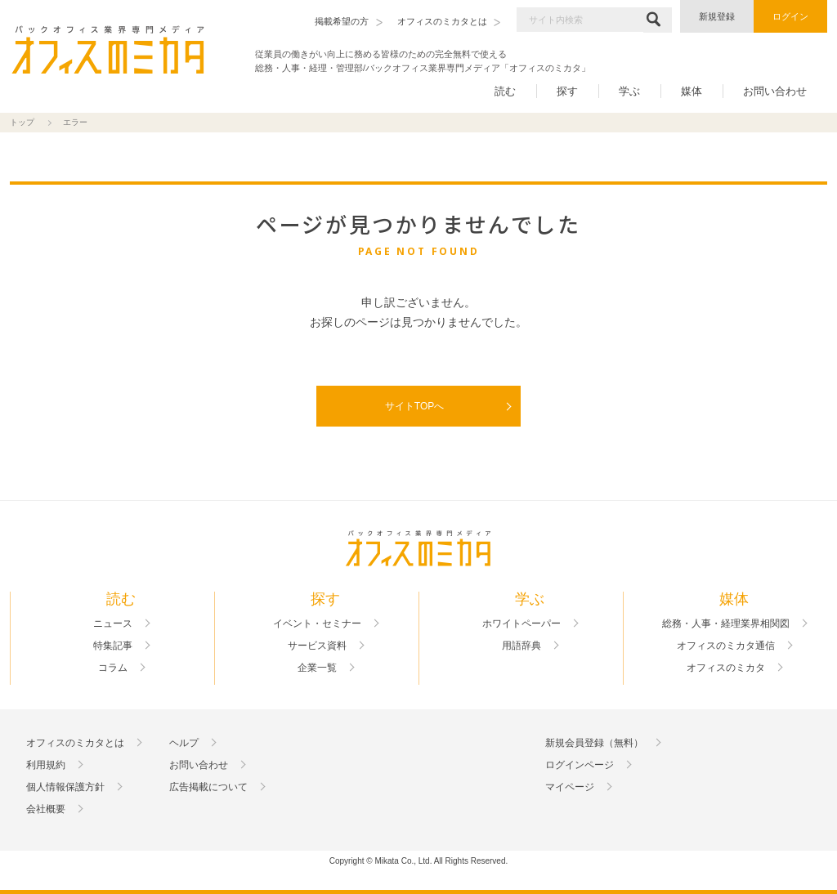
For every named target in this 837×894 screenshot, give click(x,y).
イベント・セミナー (317, 623)
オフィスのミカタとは (75, 743)
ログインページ (579, 765)
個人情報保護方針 (65, 787)
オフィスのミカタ (726, 668)
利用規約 (45, 765)
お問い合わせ (775, 91)
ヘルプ (184, 743)
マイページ (569, 787)
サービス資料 (317, 645)
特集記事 (112, 645)
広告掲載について (208, 787)
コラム (113, 668)
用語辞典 (521, 645)
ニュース (112, 623)
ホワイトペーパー (521, 623)
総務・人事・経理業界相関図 (726, 623)
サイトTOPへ (414, 406)
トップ (22, 122)
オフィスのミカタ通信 (726, 645)
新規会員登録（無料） (594, 743)
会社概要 (45, 809)
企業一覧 (317, 668)
